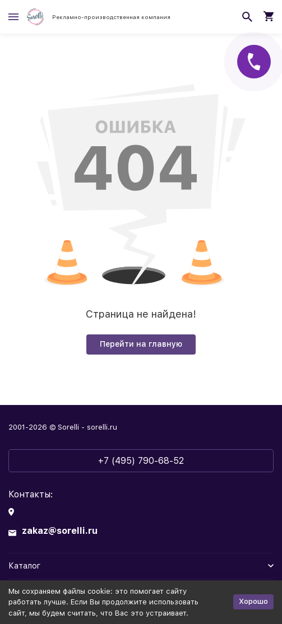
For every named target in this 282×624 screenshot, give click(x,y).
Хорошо (253, 601)
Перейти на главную (141, 343)
